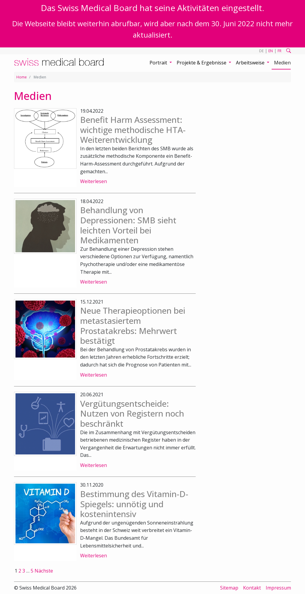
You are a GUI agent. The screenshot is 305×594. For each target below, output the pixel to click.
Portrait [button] (159, 62)
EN (270, 50)
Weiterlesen (93, 181)
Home (21, 77)
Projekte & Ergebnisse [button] (202, 62)
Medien (282, 62)
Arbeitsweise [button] (251, 62)
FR (279, 50)
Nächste (44, 570)
